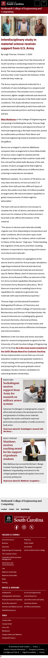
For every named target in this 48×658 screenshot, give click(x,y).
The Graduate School (9, 554)
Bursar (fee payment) (9, 603)
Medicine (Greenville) (9, 575)
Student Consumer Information (14, 649)
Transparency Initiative (36, 649)
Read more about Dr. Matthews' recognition (21, 481)
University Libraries (30, 603)
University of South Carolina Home (12, 3)
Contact (11, 509)
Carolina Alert (6, 620)
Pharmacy (27, 540)
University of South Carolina (19, 647)
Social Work (28, 547)
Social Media (25, 509)
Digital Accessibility (29, 652)
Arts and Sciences (8, 540)
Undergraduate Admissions (11, 596)
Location (4, 509)
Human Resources (30, 596)
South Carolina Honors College (34, 550)
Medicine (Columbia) (9, 572)
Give (17, 509)
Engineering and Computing (11, 550)
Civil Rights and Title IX (11, 652)
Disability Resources (9, 610)
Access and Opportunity (32, 593)
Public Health (28, 543)
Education (5, 547)
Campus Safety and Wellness (12, 634)
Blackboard (6, 631)
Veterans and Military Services (12, 607)
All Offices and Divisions (32, 607)
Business (5, 543)
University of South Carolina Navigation (44, 3)
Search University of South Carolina (37, 3)
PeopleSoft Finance (8, 638)
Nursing (4, 582)
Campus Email (7, 624)
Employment (6, 593)
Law (3, 568)
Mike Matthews (8, 120)
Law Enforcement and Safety (34, 600)
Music (4, 579)
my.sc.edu (5, 627)
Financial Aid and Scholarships (12, 600)
